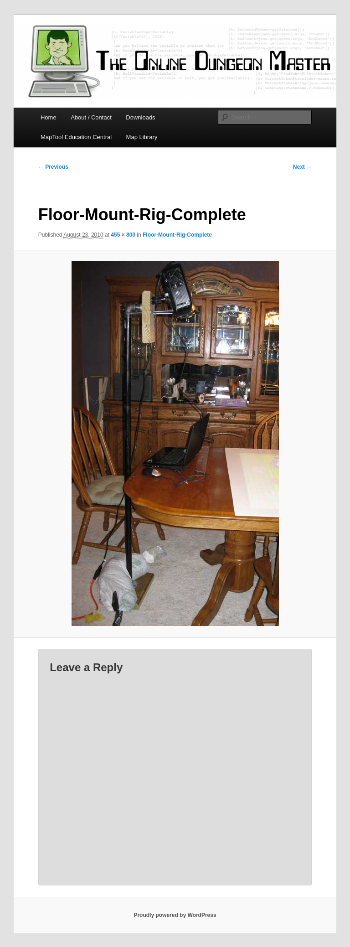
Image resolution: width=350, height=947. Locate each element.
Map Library (142, 137)
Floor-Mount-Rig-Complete (177, 235)
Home (49, 117)
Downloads (140, 117)
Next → (302, 167)
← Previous (53, 167)
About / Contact (91, 117)
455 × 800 (123, 235)
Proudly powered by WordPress (175, 915)
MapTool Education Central (76, 137)
